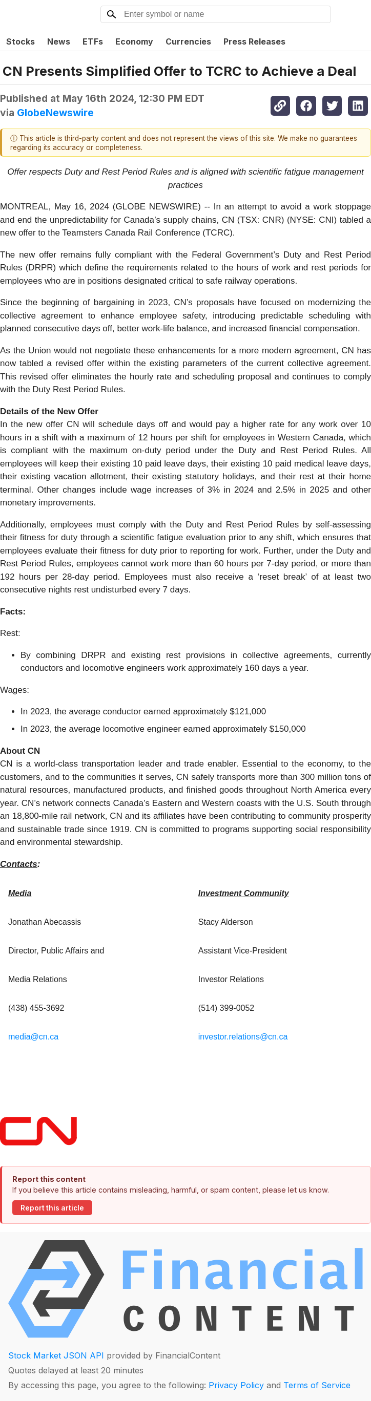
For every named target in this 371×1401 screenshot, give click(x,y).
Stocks (20, 41)
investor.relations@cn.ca (243, 1036)
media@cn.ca (33, 1036)
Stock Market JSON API (56, 1355)
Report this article (52, 1208)
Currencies (188, 41)
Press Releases (254, 41)
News (58, 41)
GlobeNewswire (55, 113)
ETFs (93, 41)
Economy (134, 41)
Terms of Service (317, 1385)
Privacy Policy (236, 1385)
